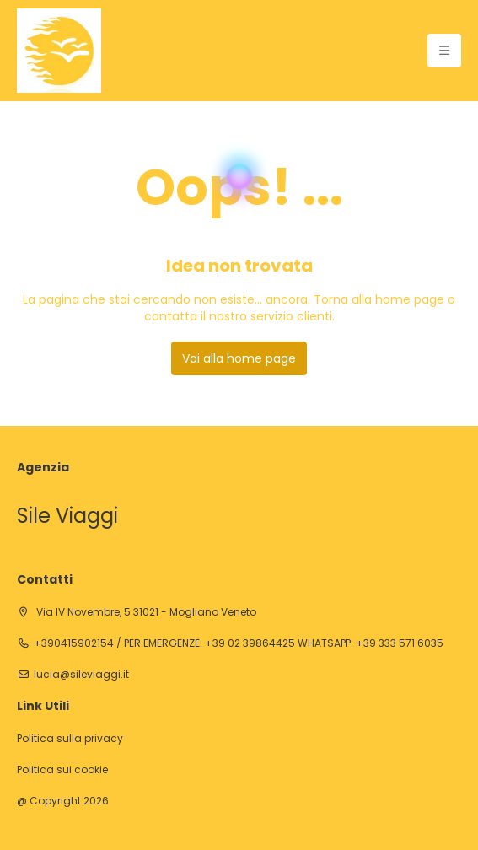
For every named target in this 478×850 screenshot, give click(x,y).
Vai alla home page (239, 358)
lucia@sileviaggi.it (81, 674)
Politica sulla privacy (70, 738)
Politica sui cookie (62, 770)
